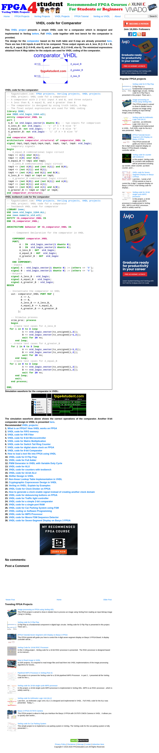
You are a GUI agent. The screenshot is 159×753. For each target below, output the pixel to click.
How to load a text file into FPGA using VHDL (32, 453)
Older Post (107, 600)
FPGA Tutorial (81, 16)
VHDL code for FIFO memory (23, 431)
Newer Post (10, 600)
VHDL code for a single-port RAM (27, 504)
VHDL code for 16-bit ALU (22, 473)
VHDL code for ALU (19, 466)
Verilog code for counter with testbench (141, 156)
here (109, 41)
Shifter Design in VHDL (21, 476)
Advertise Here (98, 744)
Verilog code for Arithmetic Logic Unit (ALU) (35, 698)
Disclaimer (71, 744)
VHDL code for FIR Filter (21, 434)
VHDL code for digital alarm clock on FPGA (31, 447)
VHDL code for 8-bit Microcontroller (27, 438)
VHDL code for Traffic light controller (29, 498)
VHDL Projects (62, 16)
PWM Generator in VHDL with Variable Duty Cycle (35, 463)
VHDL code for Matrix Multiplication (27, 441)
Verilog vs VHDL (101, 16)
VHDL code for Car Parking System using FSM (34, 508)
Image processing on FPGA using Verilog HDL (36, 609)
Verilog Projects (42, 16)
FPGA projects (45, 94)
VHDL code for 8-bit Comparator (25, 450)
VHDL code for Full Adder (22, 460)
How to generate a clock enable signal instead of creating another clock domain (52, 492)
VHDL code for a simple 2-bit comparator (31, 501)
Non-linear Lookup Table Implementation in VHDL (35, 479)
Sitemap (80, 744)
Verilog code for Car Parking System (32, 724)
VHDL (49, 33)
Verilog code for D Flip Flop (28, 622)
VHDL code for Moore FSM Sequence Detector (34, 517)
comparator (33, 41)
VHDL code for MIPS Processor (26, 514)
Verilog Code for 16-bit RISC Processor (33, 647)
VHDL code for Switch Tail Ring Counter (29, 444)
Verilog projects (68, 94)
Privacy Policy (60, 744)
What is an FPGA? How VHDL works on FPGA (32, 428)
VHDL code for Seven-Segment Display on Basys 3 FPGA (40, 520)
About (118, 16)
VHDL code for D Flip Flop (23, 457)
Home (7, 16)
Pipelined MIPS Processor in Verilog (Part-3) (35, 673)
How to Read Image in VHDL (29, 660)
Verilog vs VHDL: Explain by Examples (29, 485)
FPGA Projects (22, 16)
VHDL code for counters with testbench (30, 469)
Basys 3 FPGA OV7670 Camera (30, 711)
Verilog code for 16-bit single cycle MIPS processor (38, 686)
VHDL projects (91, 94)
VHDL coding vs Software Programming (30, 511)
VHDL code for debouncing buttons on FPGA (33, 495)
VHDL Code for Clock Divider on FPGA (29, 489)
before (35, 33)
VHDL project (18, 30)
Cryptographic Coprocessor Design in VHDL (33, 482)
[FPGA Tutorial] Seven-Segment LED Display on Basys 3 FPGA (43, 635)
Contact (88, 744)
